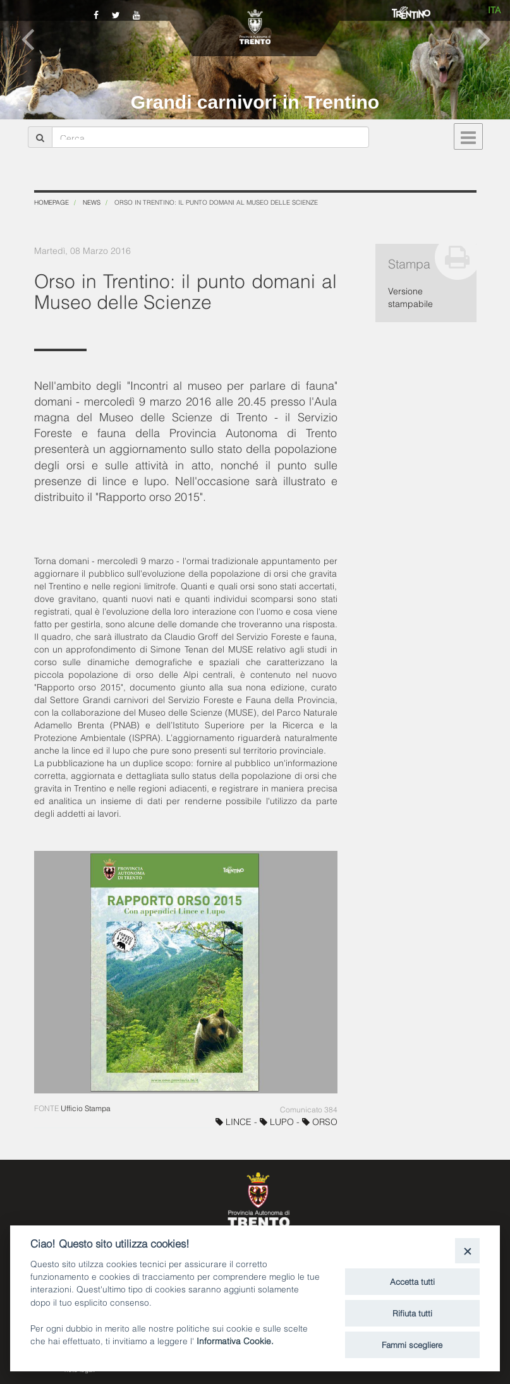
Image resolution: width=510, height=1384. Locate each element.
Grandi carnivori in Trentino (255, 102)
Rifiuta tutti (412, 1313)
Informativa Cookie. (235, 1340)
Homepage (51, 201)
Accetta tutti (412, 1281)
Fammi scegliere (412, 1344)
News (91, 201)
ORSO (319, 1121)
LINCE (235, 1121)
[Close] (467, 1250)
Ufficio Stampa (86, 1107)
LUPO (278, 1121)
